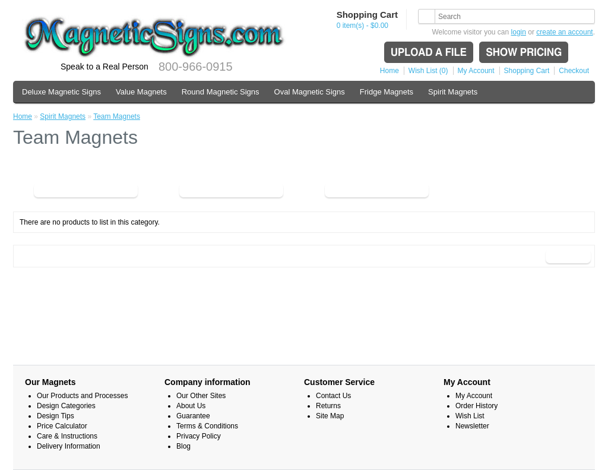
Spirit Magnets (452, 91)
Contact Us (333, 396)
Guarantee (193, 416)
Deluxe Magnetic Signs (61, 91)
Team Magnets (116, 116)
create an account (564, 32)
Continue (568, 256)
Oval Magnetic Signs (309, 91)
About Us (190, 406)
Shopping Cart (527, 71)
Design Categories (66, 406)
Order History (476, 406)
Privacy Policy (198, 436)
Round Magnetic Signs (220, 91)
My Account (476, 71)
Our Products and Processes (82, 396)
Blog (183, 446)
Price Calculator (62, 426)
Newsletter (472, 426)
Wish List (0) (428, 71)
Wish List (469, 416)
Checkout (574, 71)
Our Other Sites (201, 396)
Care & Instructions (67, 436)
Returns (328, 406)
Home (389, 71)
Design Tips (55, 416)
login (518, 32)
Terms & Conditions (207, 426)
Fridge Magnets (386, 91)
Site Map (330, 416)
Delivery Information (68, 446)
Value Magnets (141, 91)
